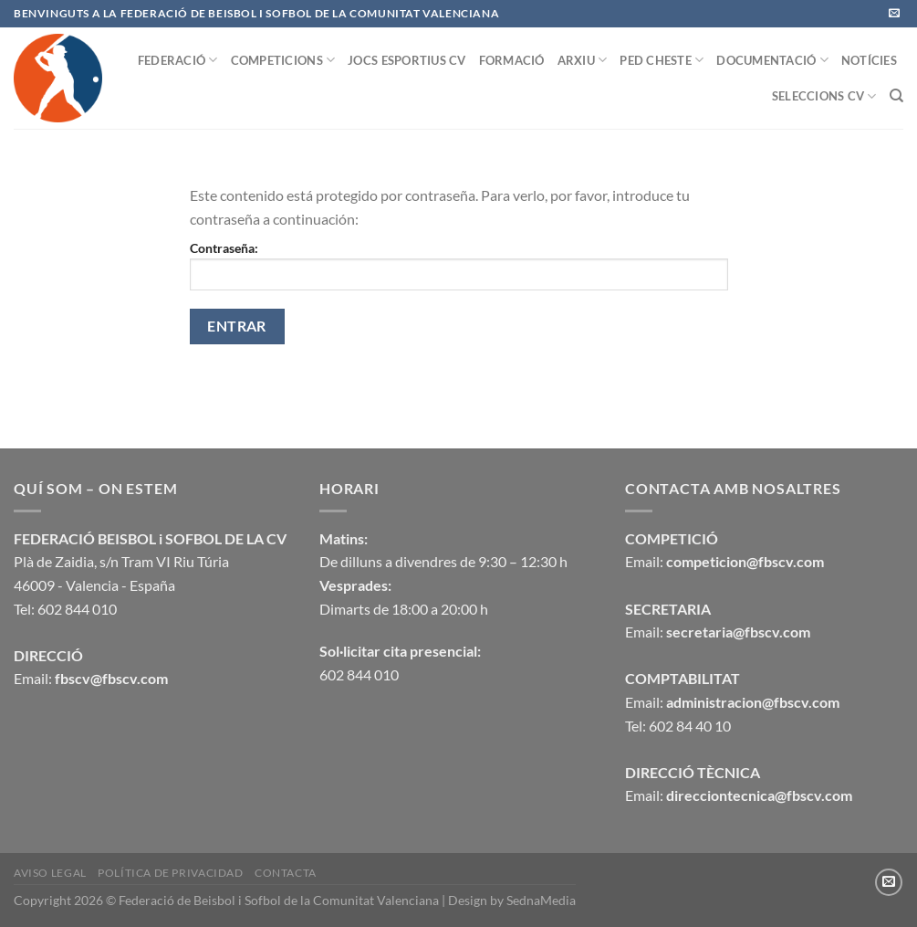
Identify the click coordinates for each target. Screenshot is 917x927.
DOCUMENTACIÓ (772, 59)
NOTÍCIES (869, 60)
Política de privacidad (170, 873)
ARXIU (582, 59)
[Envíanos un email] (894, 13)
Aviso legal (50, 873)
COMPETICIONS (283, 59)
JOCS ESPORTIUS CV (406, 60)
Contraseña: (459, 265)
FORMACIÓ (512, 60)
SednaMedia (541, 900)
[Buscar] (896, 96)
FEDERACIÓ (178, 59)
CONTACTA (286, 873)
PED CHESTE (661, 59)
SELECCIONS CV (824, 96)
